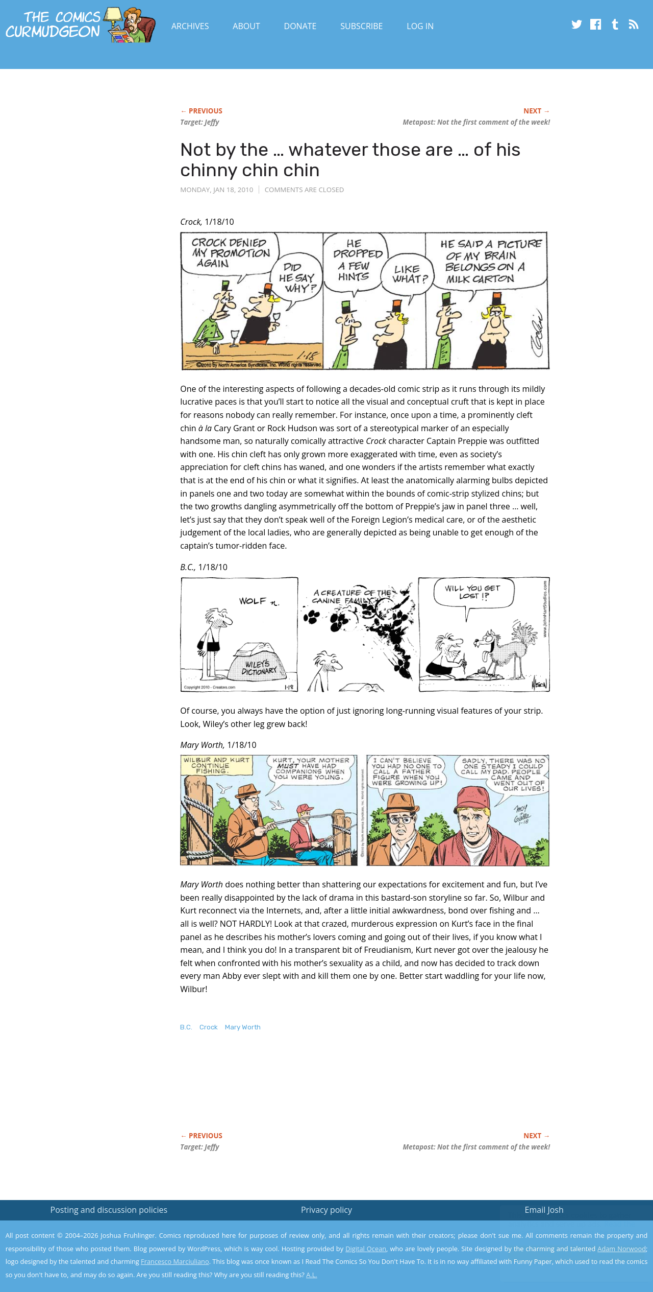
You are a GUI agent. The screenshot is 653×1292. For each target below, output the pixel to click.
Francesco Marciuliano (175, 1261)
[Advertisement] (365, 1092)
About (246, 26)
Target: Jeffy (199, 122)
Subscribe (361, 26)
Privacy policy (326, 1209)
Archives (190, 26)
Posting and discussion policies (109, 1209)
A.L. (311, 1274)
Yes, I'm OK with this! (567, 1254)
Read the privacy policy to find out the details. (562, 1228)
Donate (300, 26)
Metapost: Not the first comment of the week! (476, 122)
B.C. (186, 1027)
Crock (208, 1027)
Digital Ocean (365, 1248)
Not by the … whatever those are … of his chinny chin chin (350, 159)
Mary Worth (243, 1027)
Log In (420, 26)
